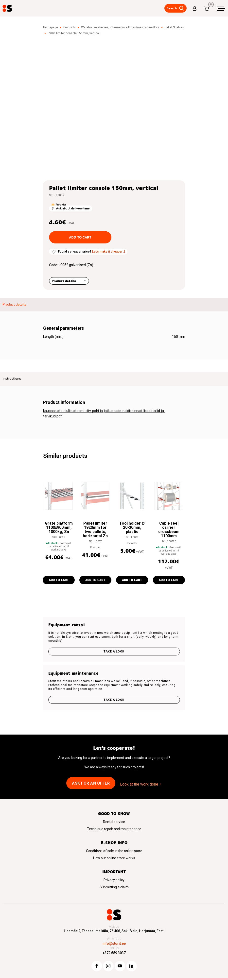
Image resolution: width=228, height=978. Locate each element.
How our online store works (114, 858)
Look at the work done (139, 784)
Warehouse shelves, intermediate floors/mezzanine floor (120, 27)
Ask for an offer (91, 783)
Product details (64, 281)
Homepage (50, 27)
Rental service (114, 822)
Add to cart (80, 237)
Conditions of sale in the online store (114, 851)
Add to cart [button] (59, 580)
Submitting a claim (114, 887)
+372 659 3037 (114, 953)
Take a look (114, 651)
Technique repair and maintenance (114, 829)
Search (171, 8)
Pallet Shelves (174, 27)
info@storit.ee (114, 943)
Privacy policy (114, 880)
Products (69, 27)
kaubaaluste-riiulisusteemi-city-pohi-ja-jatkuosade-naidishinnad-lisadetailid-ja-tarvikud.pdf (104, 413)
